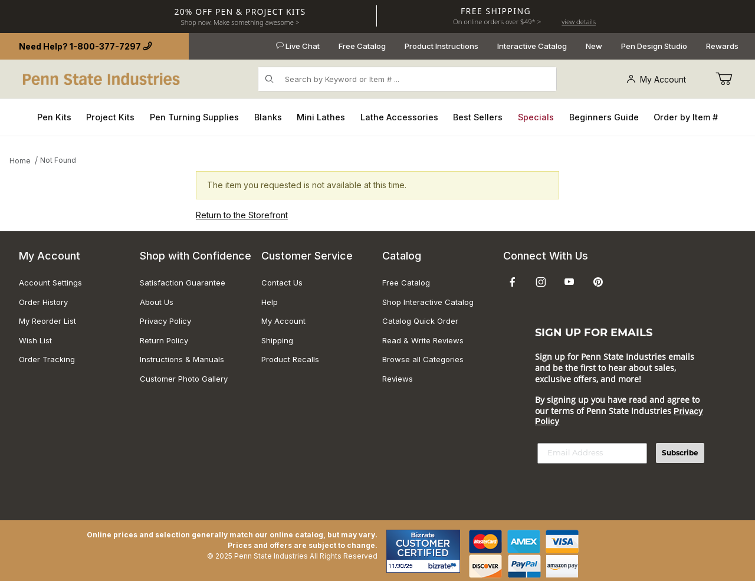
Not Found (58, 160)
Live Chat (298, 46)
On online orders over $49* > (497, 21)
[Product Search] (417, 79)
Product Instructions (441, 46)
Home (20, 160)
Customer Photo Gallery (184, 378)
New (594, 46)
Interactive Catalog (532, 46)
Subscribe (680, 452)
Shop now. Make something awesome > (239, 22)
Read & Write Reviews (423, 340)
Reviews (397, 378)
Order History (43, 302)
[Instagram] (541, 282)
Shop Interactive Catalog (428, 302)
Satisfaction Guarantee (182, 282)
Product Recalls (290, 359)
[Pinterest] (598, 282)
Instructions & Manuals (182, 359)
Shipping (277, 340)
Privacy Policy (165, 321)
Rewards (722, 46)
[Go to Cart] (723, 79)
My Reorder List (47, 321)
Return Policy (164, 340)
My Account (656, 79)
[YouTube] (569, 282)
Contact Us (282, 282)
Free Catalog (362, 46)
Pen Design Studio (654, 46)
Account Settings (50, 282)
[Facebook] (512, 282)
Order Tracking (47, 359)
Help (269, 302)
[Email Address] (592, 453)
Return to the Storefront (242, 215)
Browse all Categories (423, 359)
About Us (156, 302)
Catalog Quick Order (420, 321)
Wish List (35, 340)
